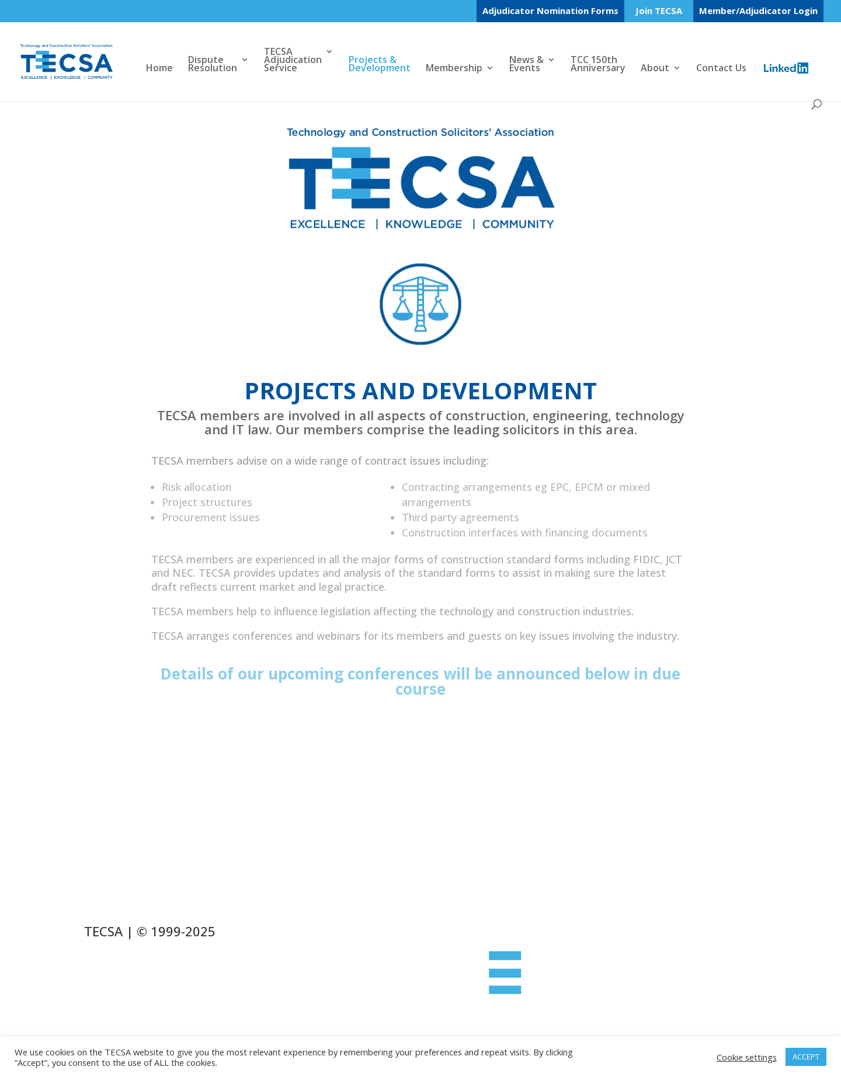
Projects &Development (380, 64)
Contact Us (721, 69)
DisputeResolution (212, 64)
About (655, 69)
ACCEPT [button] (806, 1056)
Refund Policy (135, 969)
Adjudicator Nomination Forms (550, 10)
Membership (454, 69)
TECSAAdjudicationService (293, 60)
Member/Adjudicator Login (758, 10)
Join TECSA (658, 11)
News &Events (526, 64)
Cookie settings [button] (747, 1057)
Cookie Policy (134, 949)
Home (159, 69)
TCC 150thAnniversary (598, 64)
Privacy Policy (135, 988)
